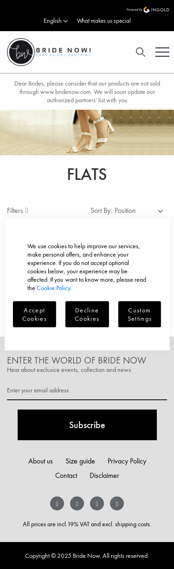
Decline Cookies (87, 314)
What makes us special (104, 21)
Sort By (100, 210)
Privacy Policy (127, 461)
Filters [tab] (15, 210)
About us (40, 461)
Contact (66, 475)
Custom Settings (140, 314)
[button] (56, 21)
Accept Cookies (34, 314)
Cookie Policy (54, 288)
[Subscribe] (87, 425)
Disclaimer (104, 475)
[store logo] (45, 52)
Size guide (80, 461)
